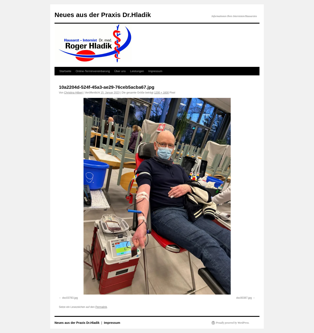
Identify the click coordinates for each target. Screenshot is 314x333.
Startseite (65, 71)
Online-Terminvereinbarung (93, 71)
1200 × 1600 (161, 92)
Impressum (155, 71)
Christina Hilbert (73, 92)
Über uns (120, 71)
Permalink (101, 307)
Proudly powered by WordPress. (232, 322)
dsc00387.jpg (244, 297)
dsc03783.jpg (70, 297)
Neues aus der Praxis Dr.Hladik (103, 14)
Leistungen (137, 71)
